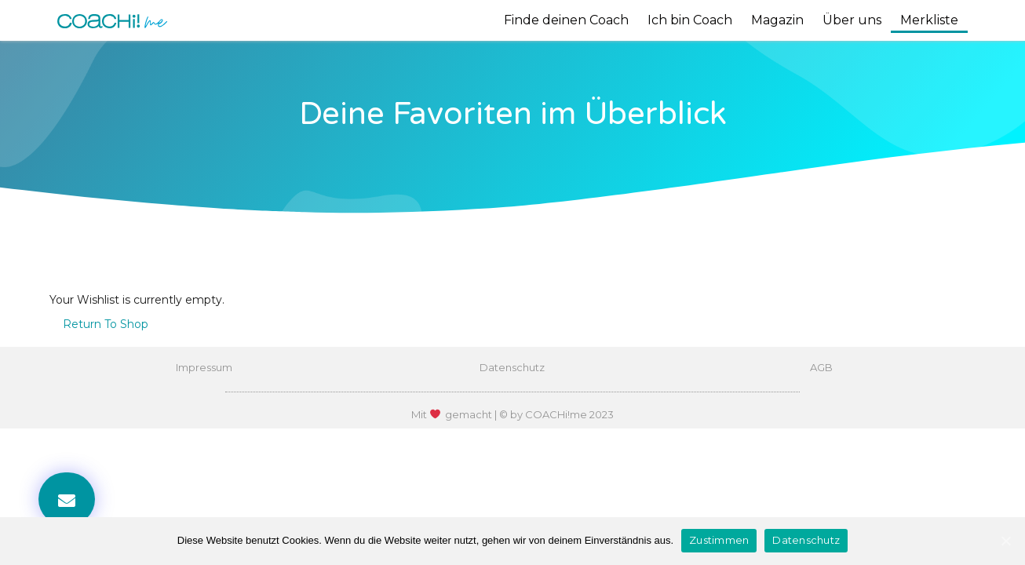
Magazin (777, 20)
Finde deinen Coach (566, 20)
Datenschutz (512, 367)
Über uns (852, 20)
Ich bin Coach (689, 20)
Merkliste (929, 20)
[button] (66, 499)
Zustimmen (719, 540)
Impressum (204, 367)
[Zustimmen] (1005, 541)
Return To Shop (105, 324)
